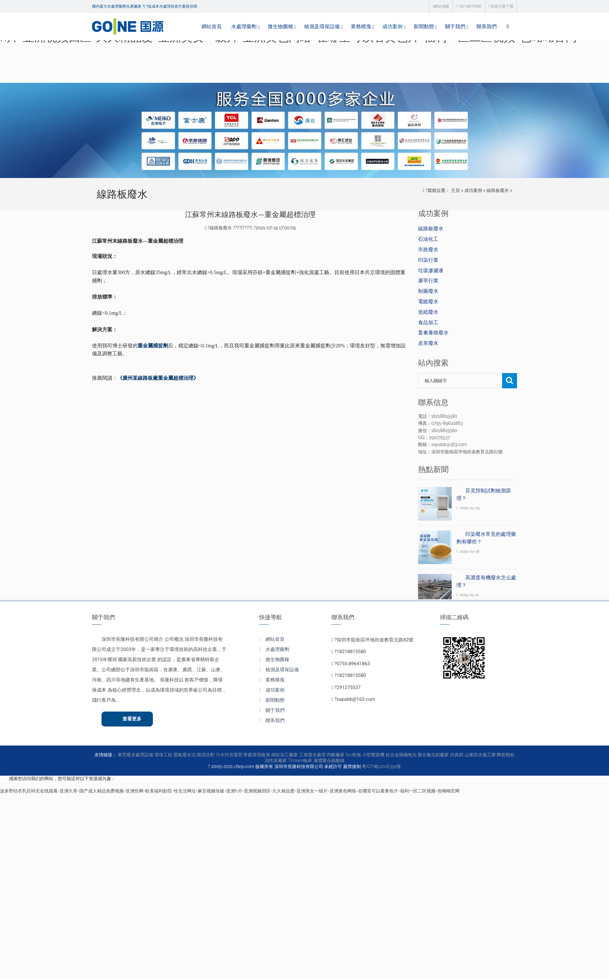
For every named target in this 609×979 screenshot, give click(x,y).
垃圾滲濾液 (430, 270)
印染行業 (428, 260)
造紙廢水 (428, 312)
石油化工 (428, 239)
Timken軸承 (300, 760)
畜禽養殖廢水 (433, 333)
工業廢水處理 (312, 754)
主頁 (455, 190)
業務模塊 (361, 26)
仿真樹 (456, 754)
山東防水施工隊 (480, 754)
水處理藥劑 (244, 26)
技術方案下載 (501, 6)
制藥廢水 (428, 291)
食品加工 (428, 322)
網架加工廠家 (284, 754)
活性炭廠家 (276, 760)
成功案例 (392, 26)
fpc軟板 (353, 754)
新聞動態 (424, 26)
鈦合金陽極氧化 (401, 754)
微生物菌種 (280, 26)
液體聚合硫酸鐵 (328, 760)
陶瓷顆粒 (505, 754)
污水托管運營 (229, 754)
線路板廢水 (498, 190)
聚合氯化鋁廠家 (433, 754)
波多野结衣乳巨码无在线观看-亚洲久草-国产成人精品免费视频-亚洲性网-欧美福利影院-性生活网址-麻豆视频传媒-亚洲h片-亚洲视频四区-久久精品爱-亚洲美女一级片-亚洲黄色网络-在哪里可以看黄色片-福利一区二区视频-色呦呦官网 (230, 790)
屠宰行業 (428, 281)
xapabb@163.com (356, 699)
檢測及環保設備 (322, 26)
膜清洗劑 (205, 754)
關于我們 (455, 26)
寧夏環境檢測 (256, 754)
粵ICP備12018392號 (381, 766)
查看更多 (131, 719)
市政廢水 (428, 249)
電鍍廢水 (428, 302)
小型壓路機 (373, 754)
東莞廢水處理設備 (135, 754)
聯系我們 (486, 26)
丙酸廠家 (335, 754)
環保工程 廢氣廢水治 (175, 754)
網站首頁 (211, 26)
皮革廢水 (428, 343)
